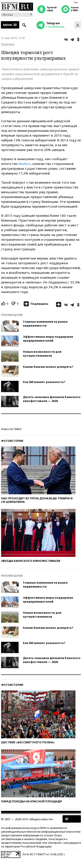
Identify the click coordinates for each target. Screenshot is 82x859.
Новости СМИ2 (11, 429)
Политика (7, 44)
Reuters (25, 163)
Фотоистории (12, 441)
